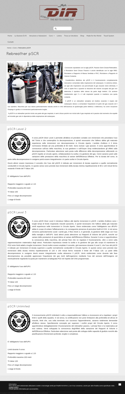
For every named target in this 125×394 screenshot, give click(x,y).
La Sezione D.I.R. (20, 36)
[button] (120, 384)
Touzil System (109, 36)
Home (10, 36)
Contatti (11, 42)
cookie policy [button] (13, 387)
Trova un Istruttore (71, 36)
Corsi (51, 36)
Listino (59, 36)
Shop (82, 36)
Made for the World (94, 36)
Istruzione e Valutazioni (38, 36)
